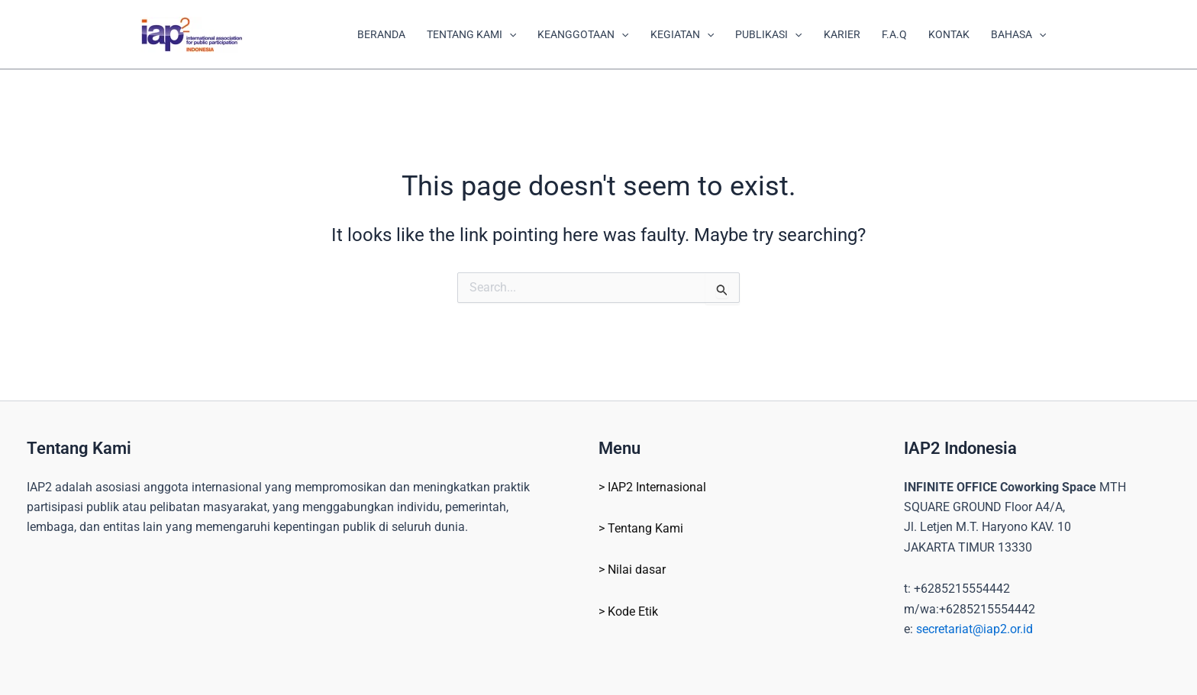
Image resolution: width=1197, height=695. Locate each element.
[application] (509, 34)
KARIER (842, 34)
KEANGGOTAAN (582, 34)
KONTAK (949, 34)
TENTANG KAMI (471, 34)
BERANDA (381, 34)
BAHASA (1018, 34)
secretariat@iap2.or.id (974, 629)
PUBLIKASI (768, 34)
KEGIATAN (682, 34)
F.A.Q (894, 34)
